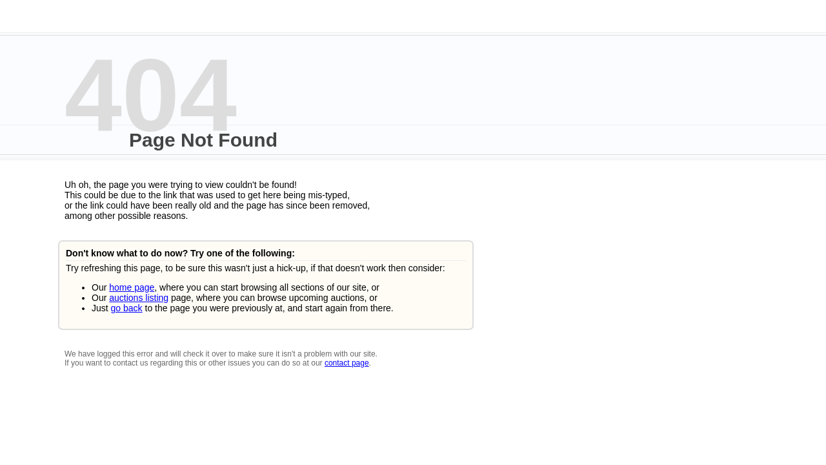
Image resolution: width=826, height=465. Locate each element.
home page (131, 287)
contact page (347, 362)
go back (127, 308)
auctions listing (138, 298)
